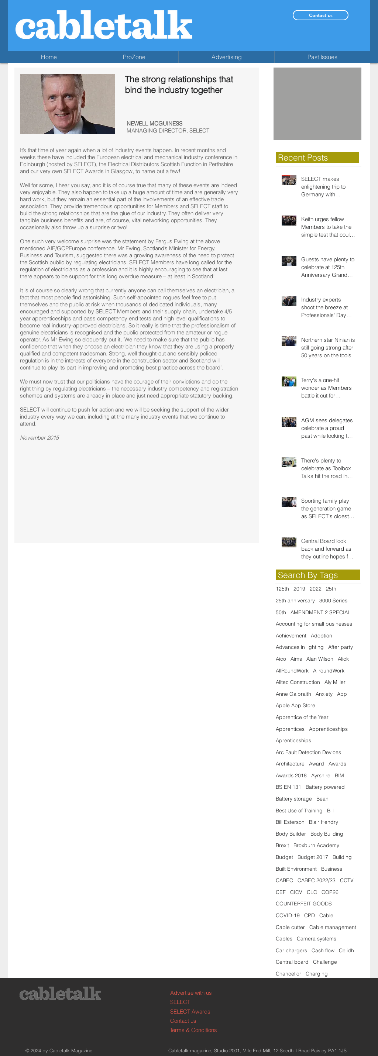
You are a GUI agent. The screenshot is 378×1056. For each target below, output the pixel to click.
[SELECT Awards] (198, 1011)
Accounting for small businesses (314, 623)
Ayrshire (320, 775)
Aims (296, 659)
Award (316, 763)
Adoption (321, 635)
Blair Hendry (323, 822)
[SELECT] (198, 1002)
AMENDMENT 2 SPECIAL (321, 612)
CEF (281, 892)
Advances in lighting (300, 647)
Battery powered (325, 787)
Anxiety (324, 694)
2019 (299, 588)
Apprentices (290, 729)
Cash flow (323, 950)
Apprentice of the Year (302, 717)
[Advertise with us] (198, 993)
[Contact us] (320, 15)
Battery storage (294, 798)
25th (331, 588)
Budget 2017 (313, 857)
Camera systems (316, 938)
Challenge (325, 962)
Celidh (346, 950)
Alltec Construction (298, 682)
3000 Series (333, 600)
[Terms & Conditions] (198, 1030)
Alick (343, 659)
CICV (296, 892)
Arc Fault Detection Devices (308, 752)
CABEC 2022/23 (317, 880)
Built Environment (296, 869)
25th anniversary (295, 600)
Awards (337, 763)
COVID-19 (288, 915)
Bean (322, 798)
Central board (292, 962)
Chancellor (288, 973)
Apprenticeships (328, 729)
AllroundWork (328, 670)
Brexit (282, 845)
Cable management (332, 927)
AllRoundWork (292, 670)
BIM (339, 775)
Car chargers (291, 950)
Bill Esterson (290, 822)
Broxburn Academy (316, 845)
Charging (317, 973)
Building (342, 857)
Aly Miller (335, 682)
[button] (317, 104)
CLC (312, 892)
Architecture (290, 763)
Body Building (326, 833)
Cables (284, 938)
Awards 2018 (291, 775)
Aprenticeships (293, 740)
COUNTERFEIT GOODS (304, 903)
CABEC (284, 880)
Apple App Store (295, 705)
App (342, 694)
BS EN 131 (288, 787)
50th (281, 612)
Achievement (291, 635)
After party (340, 647)
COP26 (330, 892)
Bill (330, 810)
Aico (281, 659)
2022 (316, 588)
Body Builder (291, 833)
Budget (284, 857)
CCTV (347, 880)
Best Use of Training (299, 810)
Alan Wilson (319, 659)
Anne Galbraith (293, 694)
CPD (309, 915)
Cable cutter (290, 927)
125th (282, 588)
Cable (326, 915)
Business (331, 869)
